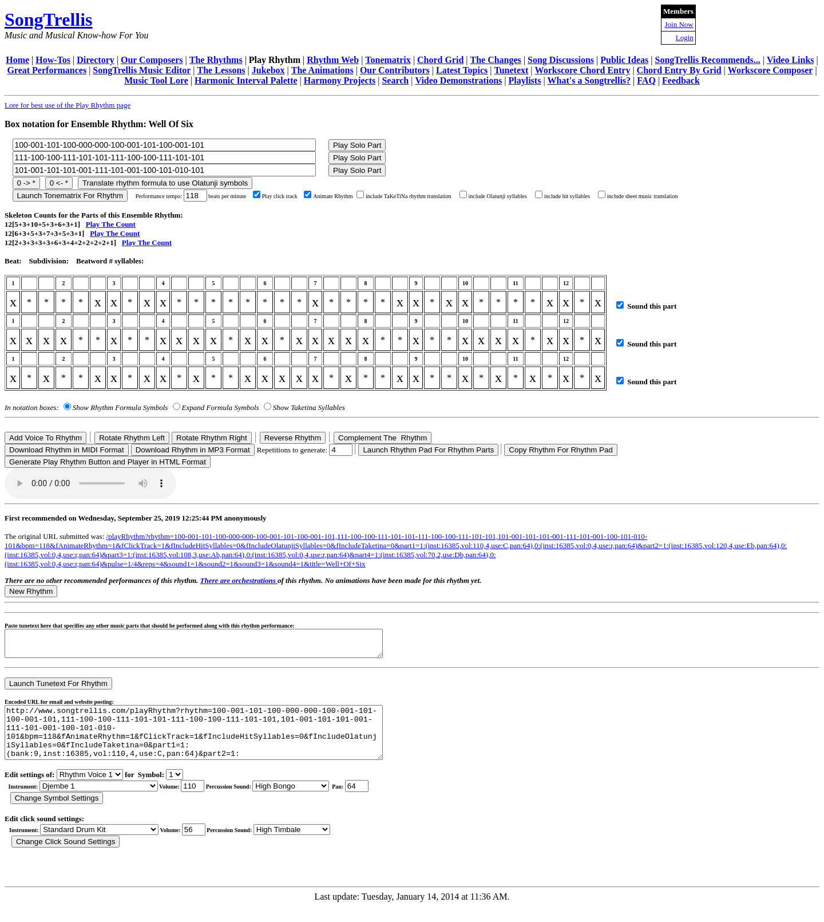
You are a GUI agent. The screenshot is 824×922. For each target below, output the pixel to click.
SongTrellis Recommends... (707, 60)
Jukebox (268, 70)
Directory (95, 60)
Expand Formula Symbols (220, 407)
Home (17, 60)
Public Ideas (624, 60)
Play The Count (111, 224)
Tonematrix (387, 60)
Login (685, 37)
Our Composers (152, 60)
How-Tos (52, 60)
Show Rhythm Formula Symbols (120, 407)
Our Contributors (395, 70)
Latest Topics (462, 70)
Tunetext (511, 70)
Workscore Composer (770, 70)
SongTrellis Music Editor (142, 70)
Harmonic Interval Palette (246, 80)
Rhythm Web (333, 60)
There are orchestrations (239, 580)
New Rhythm (31, 591)
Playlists (524, 80)
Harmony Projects (339, 80)
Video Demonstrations (458, 80)
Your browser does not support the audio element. (90, 483)
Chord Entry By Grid (679, 70)
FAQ (646, 80)
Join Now (679, 24)
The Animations (322, 70)
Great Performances (46, 70)
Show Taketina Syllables (309, 407)
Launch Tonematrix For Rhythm (70, 195)
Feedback (681, 80)
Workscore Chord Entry (583, 70)
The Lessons (221, 70)
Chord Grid (440, 60)
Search (395, 80)
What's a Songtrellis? (589, 80)
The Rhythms (216, 60)
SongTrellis (49, 19)
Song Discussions (561, 60)
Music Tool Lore (156, 80)
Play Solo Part (357, 145)
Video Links (790, 60)
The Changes (495, 60)
